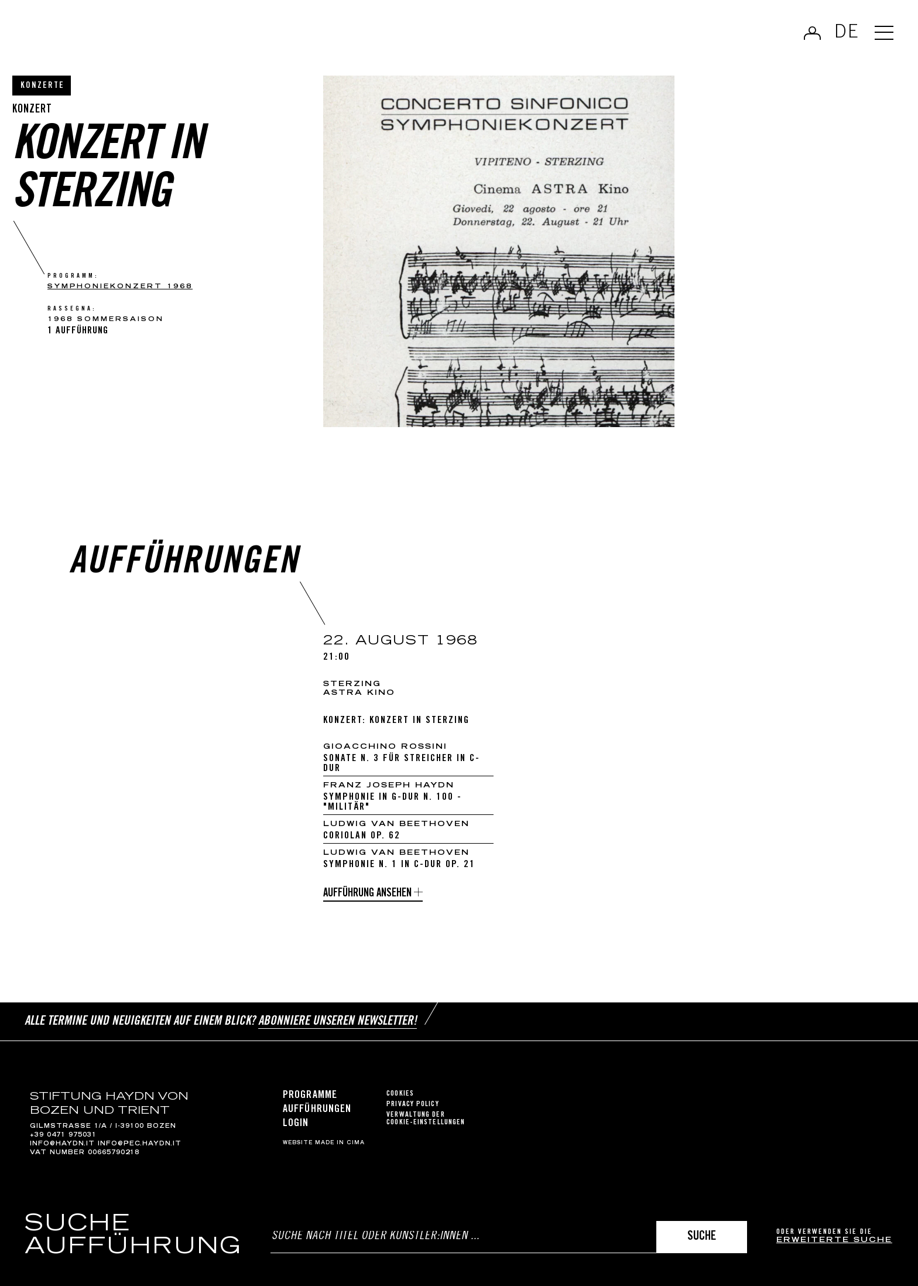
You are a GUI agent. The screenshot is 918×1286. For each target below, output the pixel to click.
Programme (310, 1095)
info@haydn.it (62, 1144)
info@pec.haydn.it (139, 1144)
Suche (701, 1237)
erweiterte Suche (834, 1240)
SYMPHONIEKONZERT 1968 (120, 287)
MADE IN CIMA (340, 1143)
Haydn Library (121, 37)
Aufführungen (317, 1109)
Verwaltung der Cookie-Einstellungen (425, 1119)
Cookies (400, 1094)
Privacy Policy (412, 1104)
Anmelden (812, 33)
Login (296, 1123)
